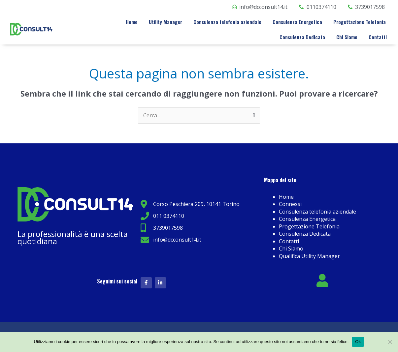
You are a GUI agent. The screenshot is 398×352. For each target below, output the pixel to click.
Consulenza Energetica (297, 21)
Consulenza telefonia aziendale (227, 21)
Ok (358, 341)
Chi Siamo (346, 37)
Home (132, 21)
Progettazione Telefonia (359, 21)
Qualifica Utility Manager (309, 256)
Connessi (290, 204)
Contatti (378, 37)
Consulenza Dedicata (302, 37)
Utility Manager (165, 21)
